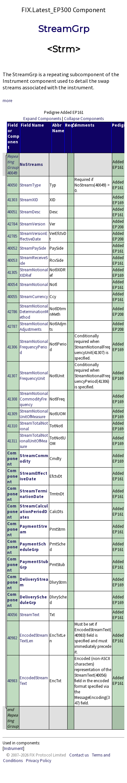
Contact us (79, 755)
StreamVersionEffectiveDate (34, 236)
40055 (12, 296)
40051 (12, 212)
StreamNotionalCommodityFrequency (34, 399)
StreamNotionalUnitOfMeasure (34, 413)
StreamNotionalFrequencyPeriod (34, 347)
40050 (12, 185)
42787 (12, 326)
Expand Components (42, 118)
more (7, 100)
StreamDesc (30, 212)
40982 (12, 638)
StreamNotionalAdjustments (34, 326)
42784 (12, 224)
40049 (12, 164)
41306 (12, 347)
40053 (12, 260)
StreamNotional (34, 284)
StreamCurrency (34, 296)
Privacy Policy (38, 760)
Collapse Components (84, 118)
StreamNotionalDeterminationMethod (34, 311)
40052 (12, 248)
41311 (12, 441)
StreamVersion (32, 224)
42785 (12, 236)
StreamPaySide (33, 248)
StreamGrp (63, 28)
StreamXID (29, 200)
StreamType (30, 185)
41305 (12, 272)
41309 (12, 414)
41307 (12, 376)
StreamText (29, 614)
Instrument (13, 748)
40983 (12, 681)
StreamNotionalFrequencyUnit (34, 375)
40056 (12, 614)
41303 (12, 200)
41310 (12, 426)
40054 (12, 284)
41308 (12, 399)
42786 (12, 311)
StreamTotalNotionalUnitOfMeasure (34, 441)
